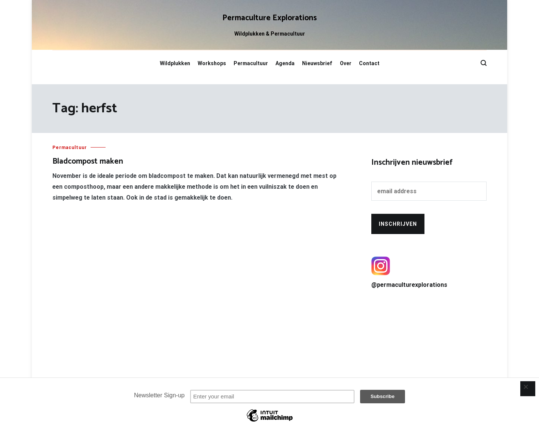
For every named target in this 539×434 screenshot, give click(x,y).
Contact (369, 63)
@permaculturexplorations (429, 272)
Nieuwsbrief (317, 63)
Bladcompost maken (87, 161)
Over (345, 63)
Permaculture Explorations (269, 18)
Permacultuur (251, 63)
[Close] (527, 388)
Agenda (285, 63)
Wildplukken (175, 63)
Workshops (212, 63)
